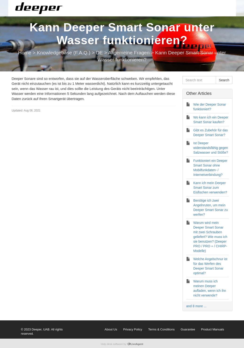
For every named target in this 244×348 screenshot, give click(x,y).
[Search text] (199, 80)
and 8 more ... (196, 306)
